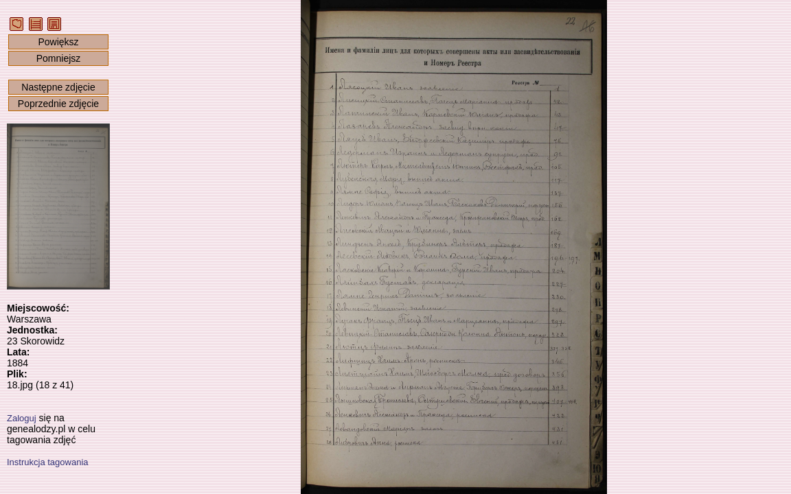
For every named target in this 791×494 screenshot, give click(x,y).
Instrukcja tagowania (48, 462)
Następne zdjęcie (58, 87)
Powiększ (58, 41)
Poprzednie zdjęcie (58, 103)
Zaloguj (21, 418)
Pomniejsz (58, 58)
